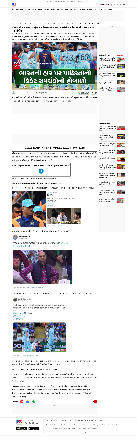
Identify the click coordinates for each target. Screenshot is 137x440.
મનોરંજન (89, 9)
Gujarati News (15, 24)
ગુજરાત (34, 9)
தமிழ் (76, 1)
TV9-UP (89, 1)
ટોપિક (100, 9)
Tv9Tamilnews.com (57, 428)
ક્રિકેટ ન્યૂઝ (27, 9)
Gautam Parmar (21, 93)
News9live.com (116, 425)
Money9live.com (92, 428)
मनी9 (85, 1)
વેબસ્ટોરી (82, 9)
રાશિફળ (53, 9)
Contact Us (49, 420)
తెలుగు (60, 1)
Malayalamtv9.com (69, 428)
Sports (22, 24)
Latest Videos (105, 123)
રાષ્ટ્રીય (66, 9)
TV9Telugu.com (76, 425)
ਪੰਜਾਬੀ (71, 1)
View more (120, 55)
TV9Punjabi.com (106, 425)
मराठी (64, 1)
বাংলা (68, 1)
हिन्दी (47, 1)
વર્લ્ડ (71, 9)
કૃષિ (105, 9)
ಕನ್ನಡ (56, 1)
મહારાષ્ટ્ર (110, 9)
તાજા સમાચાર (19, 9)
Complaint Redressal (78, 420)
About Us (56, 420)
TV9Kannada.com (86, 425)
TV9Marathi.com (66, 425)
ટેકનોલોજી (60, 9)
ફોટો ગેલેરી (46, 9)
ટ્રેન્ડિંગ (95, 9)
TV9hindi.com (56, 425)
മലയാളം (80, 1)
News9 (51, 1)
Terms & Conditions (99, 420)
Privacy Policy (89, 420)
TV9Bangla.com (97, 425)
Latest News (104, 55)
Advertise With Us (65, 420)
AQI (114, 5)
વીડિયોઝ (39, 9)
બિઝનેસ (76, 9)
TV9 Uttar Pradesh (81, 428)
